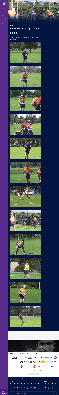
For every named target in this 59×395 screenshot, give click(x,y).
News (2, 6)
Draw (2, 9)
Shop (2, 24)
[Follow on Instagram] (22, 378)
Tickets (2, 23)
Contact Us (22, 393)
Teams (2, 12)
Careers (18, 393)
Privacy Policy (14, 393)
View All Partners (33, 374)
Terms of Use (10, 393)
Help (19, 393)
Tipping (2, 15)
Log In (2, 391)
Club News (11, 25)
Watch (2, 8)
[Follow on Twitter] (20, 378)
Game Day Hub (3, 18)
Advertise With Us (26, 393)
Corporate (2, 26)
